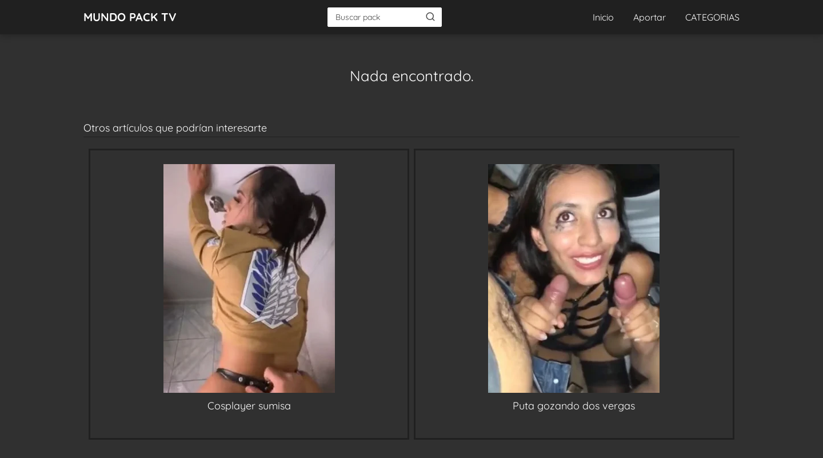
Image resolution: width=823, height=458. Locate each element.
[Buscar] (430, 16)
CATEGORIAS (712, 17)
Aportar (649, 17)
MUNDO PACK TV (130, 17)
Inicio (603, 17)
